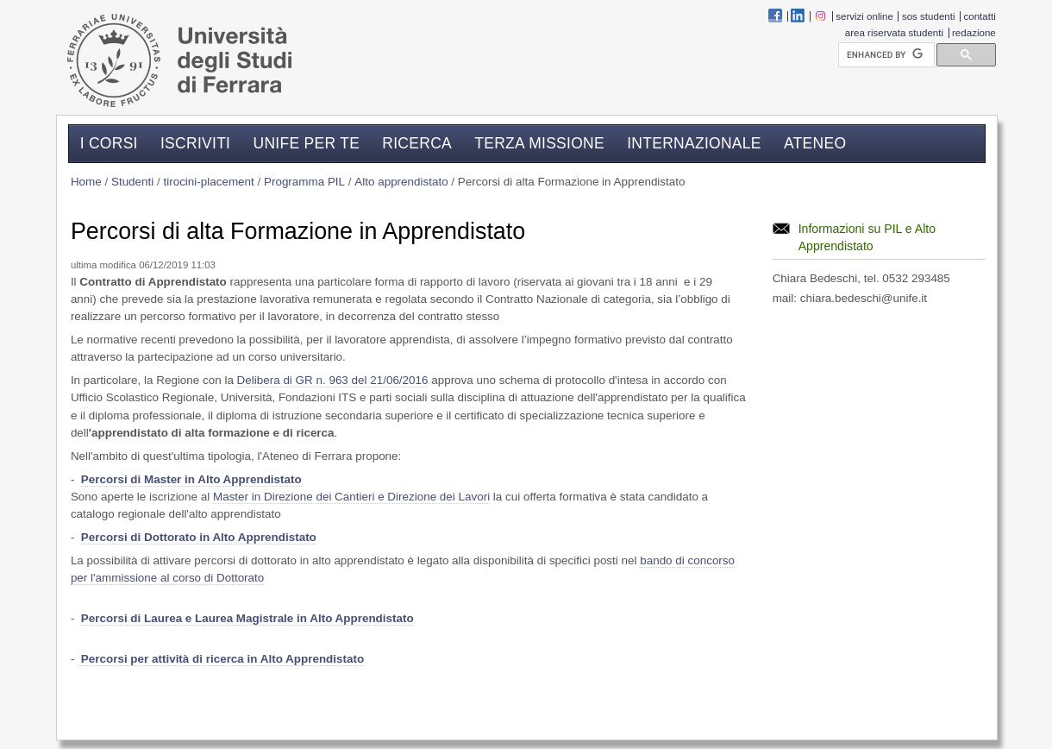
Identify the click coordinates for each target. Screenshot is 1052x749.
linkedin (798, 15)
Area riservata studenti (894, 33)
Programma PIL (304, 181)
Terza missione (539, 142)
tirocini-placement (208, 181)
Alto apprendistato (401, 181)
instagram (820, 15)
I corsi (109, 142)
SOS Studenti (928, 16)
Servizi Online (864, 16)
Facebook (775, 15)
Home (86, 181)
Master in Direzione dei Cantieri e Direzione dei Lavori (351, 496)
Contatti (980, 16)
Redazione (974, 33)
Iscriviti (195, 142)
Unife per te (306, 142)
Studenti (132, 181)
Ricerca (417, 142)
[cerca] (885, 55)
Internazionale (694, 142)
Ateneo (815, 142)
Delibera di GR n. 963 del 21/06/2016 (333, 380)
